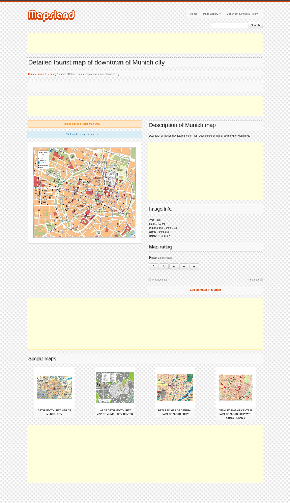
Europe (41, 74)
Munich (62, 74)
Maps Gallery (212, 13)
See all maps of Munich (205, 289)
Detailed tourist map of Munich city (54, 412)
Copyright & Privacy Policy (242, 13)
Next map (254, 279)
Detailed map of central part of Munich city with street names (236, 414)
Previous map (159, 279)
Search (255, 25)
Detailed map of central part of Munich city (175, 412)
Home (193, 13)
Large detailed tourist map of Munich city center (115, 412)
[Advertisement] (145, 43)
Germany (51, 74)
